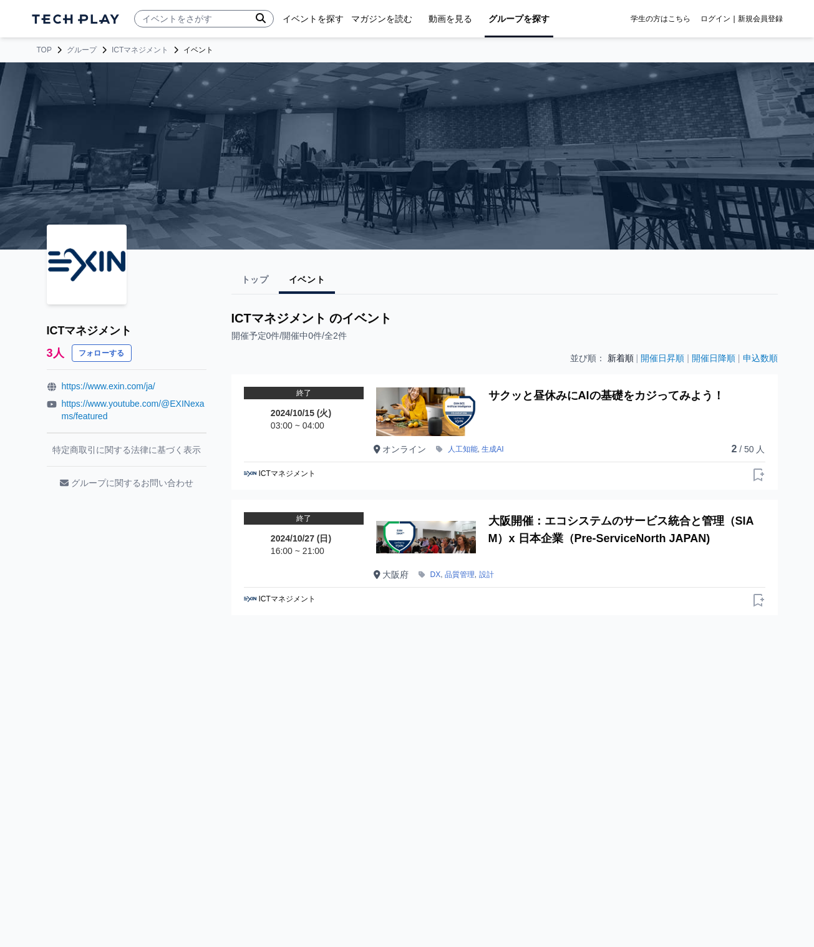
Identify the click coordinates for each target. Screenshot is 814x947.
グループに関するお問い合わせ (126, 483)
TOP (44, 50)
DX (435, 574)
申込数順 (760, 358)
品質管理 (460, 574)
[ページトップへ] (75, 19)
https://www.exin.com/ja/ (108, 386)
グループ (82, 50)
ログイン (715, 18)
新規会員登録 (760, 18)
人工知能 (463, 449)
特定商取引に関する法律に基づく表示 (126, 450)
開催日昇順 (662, 358)
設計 (486, 574)
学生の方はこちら (660, 18)
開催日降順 (713, 358)
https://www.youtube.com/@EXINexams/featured (133, 410)
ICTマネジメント (140, 50)
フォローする (102, 353)
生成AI (492, 449)
